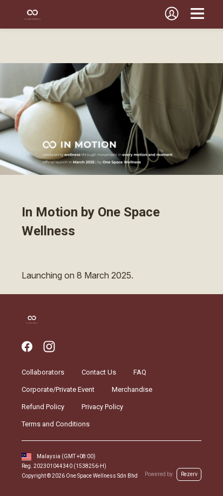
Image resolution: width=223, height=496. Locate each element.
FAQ (139, 372)
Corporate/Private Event (58, 389)
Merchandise (132, 389)
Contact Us (99, 372)
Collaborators (43, 372)
